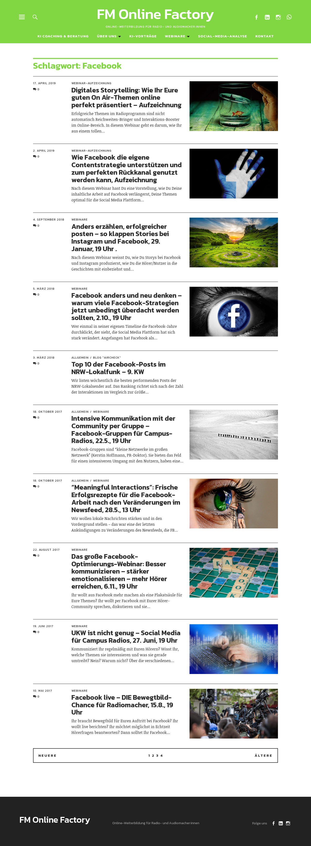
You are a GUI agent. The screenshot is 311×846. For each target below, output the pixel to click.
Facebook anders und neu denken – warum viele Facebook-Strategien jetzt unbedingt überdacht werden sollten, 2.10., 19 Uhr (126, 306)
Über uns (107, 36)
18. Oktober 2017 (47, 412)
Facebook (256, 17)
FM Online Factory (155, 14)
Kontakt (264, 36)
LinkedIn (267, 17)
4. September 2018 (48, 219)
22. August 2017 (46, 550)
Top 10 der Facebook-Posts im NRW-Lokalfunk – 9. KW (118, 368)
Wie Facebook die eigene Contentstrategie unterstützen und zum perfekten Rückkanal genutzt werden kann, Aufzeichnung (126, 168)
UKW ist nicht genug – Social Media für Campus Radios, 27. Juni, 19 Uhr (126, 636)
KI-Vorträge (143, 36)
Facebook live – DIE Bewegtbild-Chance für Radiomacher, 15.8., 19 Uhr (122, 704)
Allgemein (80, 357)
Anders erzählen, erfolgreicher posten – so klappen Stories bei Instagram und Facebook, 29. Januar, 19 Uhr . (120, 237)
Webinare (175, 36)
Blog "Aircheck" (107, 357)
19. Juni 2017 (43, 626)
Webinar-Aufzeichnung (91, 83)
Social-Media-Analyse (222, 36)
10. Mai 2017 (42, 691)
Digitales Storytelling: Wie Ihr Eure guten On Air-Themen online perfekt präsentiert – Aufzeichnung (126, 97)
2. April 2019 (44, 150)
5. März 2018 (44, 289)
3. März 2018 (44, 357)
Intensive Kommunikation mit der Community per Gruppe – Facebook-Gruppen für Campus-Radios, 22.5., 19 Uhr (123, 429)
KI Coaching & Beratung (63, 36)
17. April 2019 (44, 83)
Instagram (278, 17)
